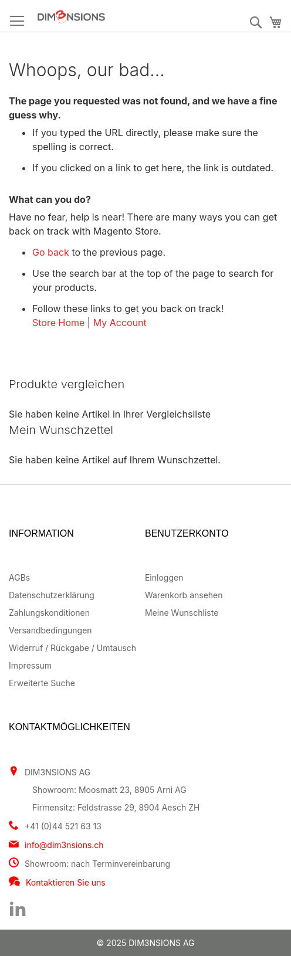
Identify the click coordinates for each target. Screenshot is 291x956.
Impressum (30, 665)
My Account (120, 322)
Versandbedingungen (50, 630)
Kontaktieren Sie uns (66, 882)
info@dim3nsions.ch (64, 845)
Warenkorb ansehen (184, 595)
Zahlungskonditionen (49, 613)
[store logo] (105, 16)
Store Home (58, 322)
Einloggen (164, 577)
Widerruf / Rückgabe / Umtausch (72, 648)
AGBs (19, 577)
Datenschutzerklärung (51, 595)
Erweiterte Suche (42, 683)
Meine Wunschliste (181, 613)
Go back (50, 252)
